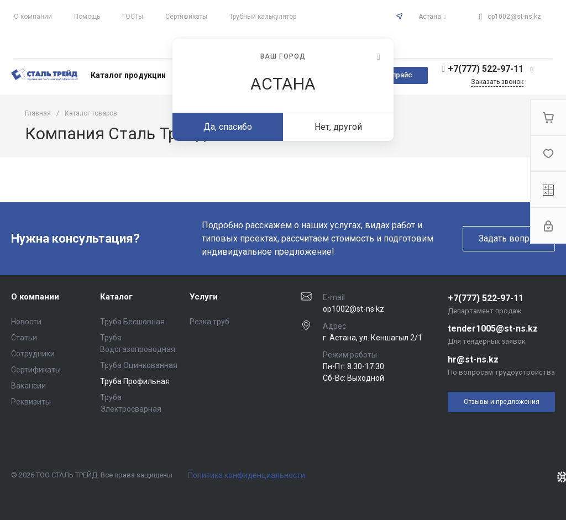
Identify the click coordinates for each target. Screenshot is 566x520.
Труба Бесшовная (132, 321)
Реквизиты (31, 401)
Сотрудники (33, 353)
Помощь (87, 16)
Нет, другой (338, 127)
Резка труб (209, 321)
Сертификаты (186, 16)
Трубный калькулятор (262, 16)
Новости (26, 321)
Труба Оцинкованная (138, 365)
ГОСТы (132, 16)
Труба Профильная (135, 381)
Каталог (116, 297)
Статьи (24, 337)
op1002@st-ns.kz (514, 16)
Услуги (204, 297)
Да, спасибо (227, 127)
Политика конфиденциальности (246, 475)
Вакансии (28, 385)
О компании (33, 16)
